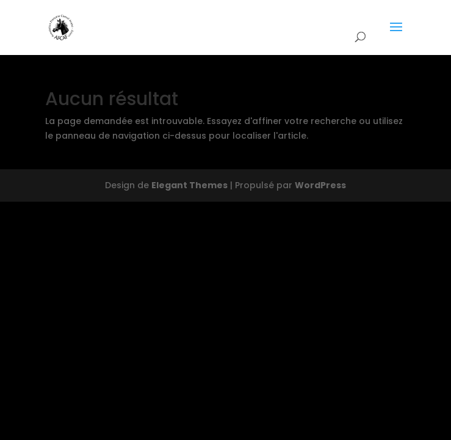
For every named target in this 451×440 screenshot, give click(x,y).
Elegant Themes (189, 185)
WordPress (320, 185)
